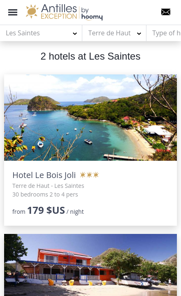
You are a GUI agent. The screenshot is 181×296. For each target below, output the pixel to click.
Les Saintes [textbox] (23, 32)
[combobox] (41, 33)
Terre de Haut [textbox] (109, 32)
